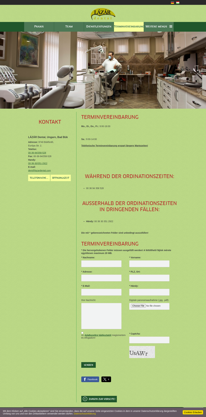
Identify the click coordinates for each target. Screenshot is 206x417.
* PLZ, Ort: (134, 271)
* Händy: (133, 286)
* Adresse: (86, 271)
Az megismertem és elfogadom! (103, 336)
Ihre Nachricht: (88, 300)
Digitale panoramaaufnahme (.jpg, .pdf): (149, 300)
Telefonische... (39, 178)
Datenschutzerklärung (85, 413)
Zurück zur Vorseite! (102, 399)
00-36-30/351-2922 (37, 163)
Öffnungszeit (60, 178)
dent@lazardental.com (39, 170)
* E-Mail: (85, 286)
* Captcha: (134, 333)
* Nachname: (88, 257)
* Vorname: (135, 257)
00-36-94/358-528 (37, 152)
